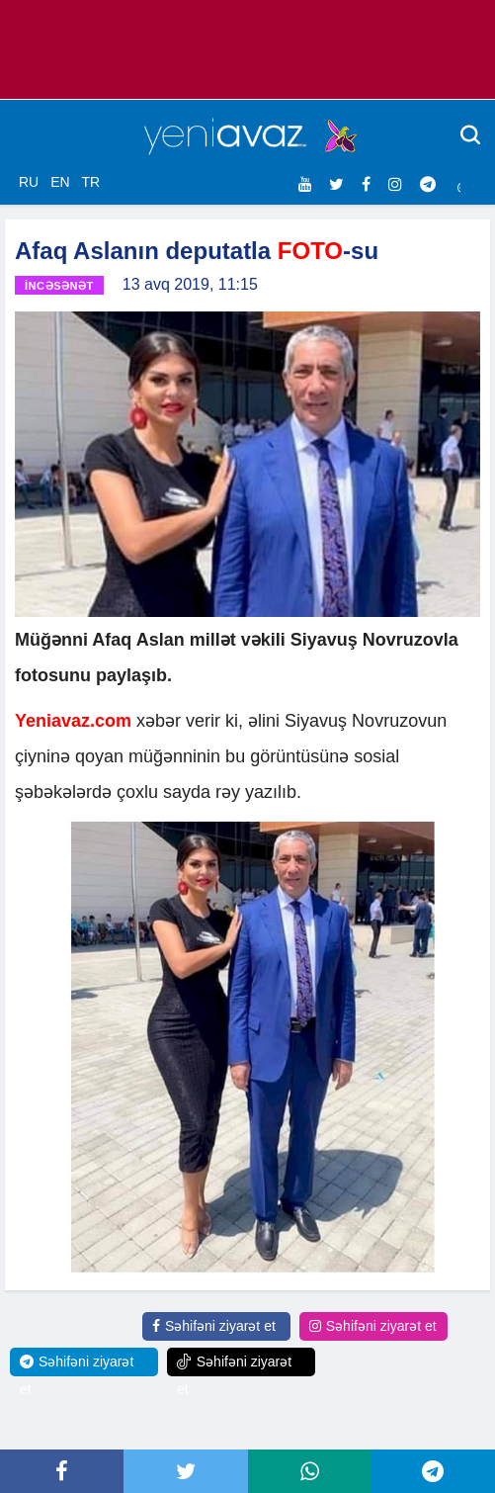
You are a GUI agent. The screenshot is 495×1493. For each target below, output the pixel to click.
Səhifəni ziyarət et (214, 1326)
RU (29, 182)
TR (90, 182)
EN (59, 182)
